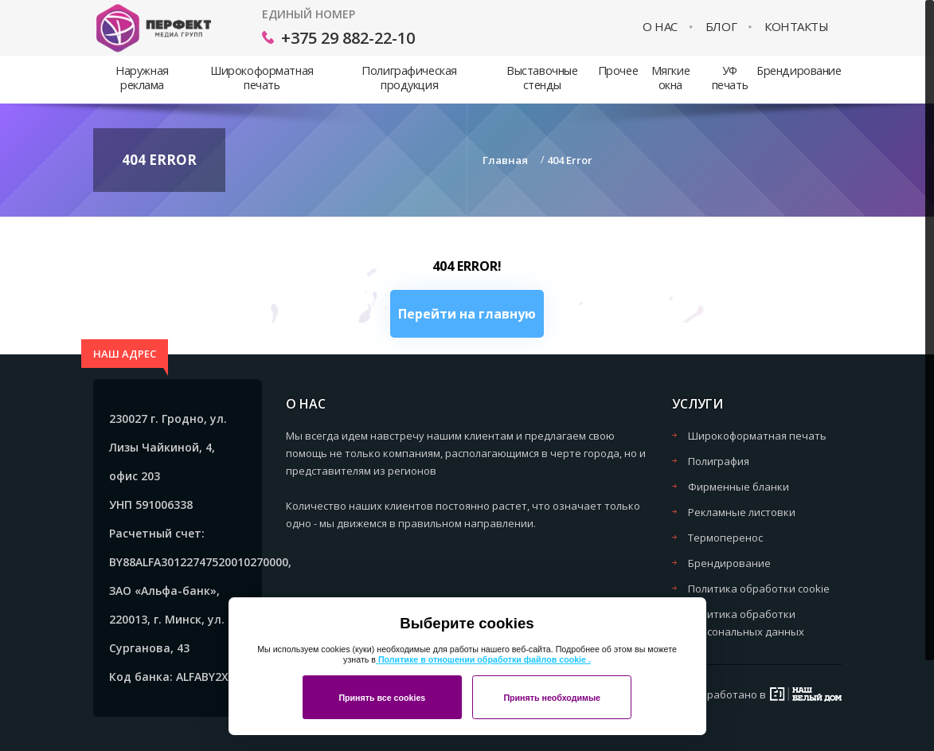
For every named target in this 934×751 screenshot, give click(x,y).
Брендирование (798, 70)
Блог (721, 26)
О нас (660, 26)
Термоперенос (725, 537)
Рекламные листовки (741, 512)
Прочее (618, 70)
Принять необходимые (551, 697)
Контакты (796, 26)
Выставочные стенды (541, 77)
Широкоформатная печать (261, 77)
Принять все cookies (381, 697)
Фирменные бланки (738, 486)
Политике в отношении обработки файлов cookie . (483, 659)
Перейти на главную (467, 314)
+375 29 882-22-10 (348, 38)
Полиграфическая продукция (408, 77)
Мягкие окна (670, 77)
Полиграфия (718, 461)
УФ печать (730, 77)
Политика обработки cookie (759, 588)
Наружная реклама (142, 77)
